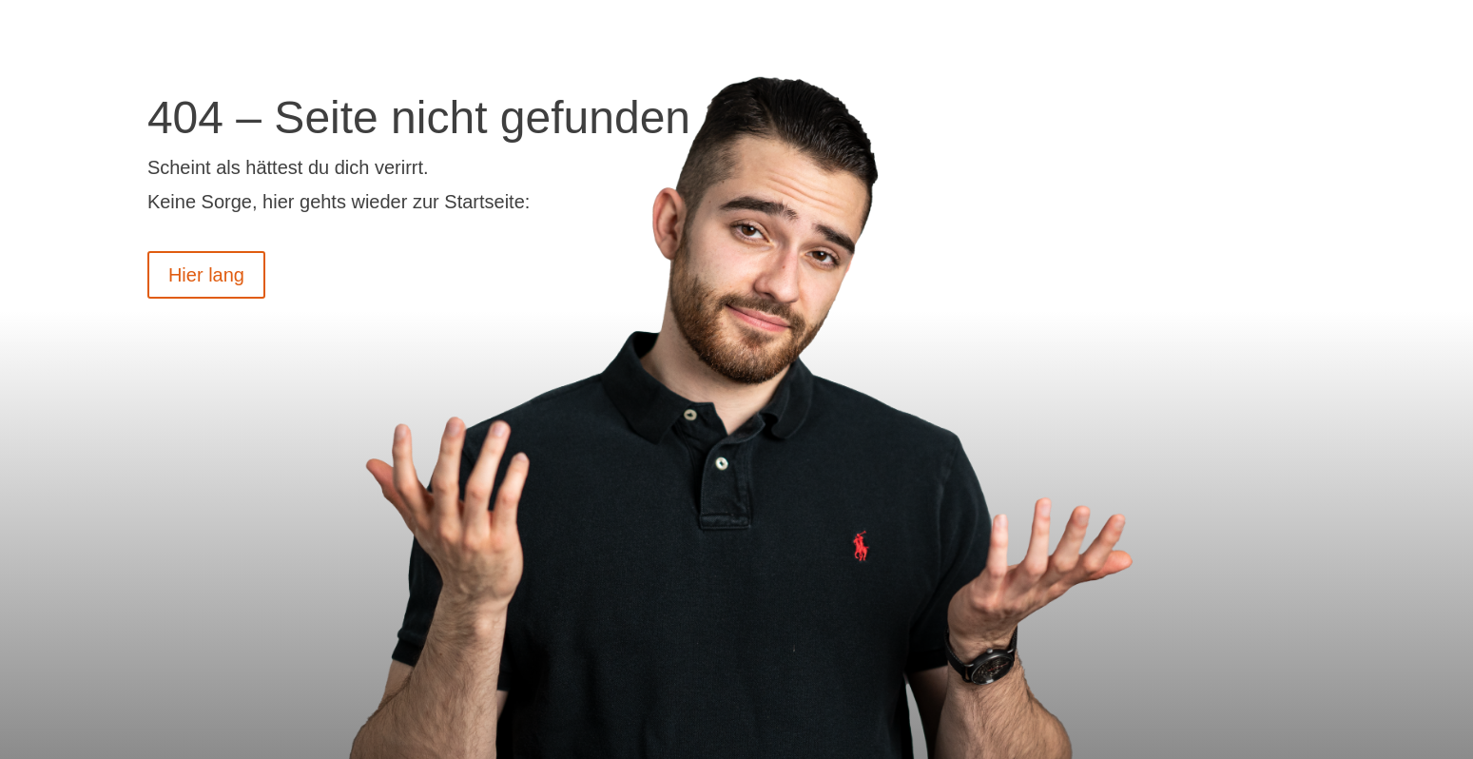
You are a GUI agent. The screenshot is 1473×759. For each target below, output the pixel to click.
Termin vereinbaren (1194, 29)
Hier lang (206, 274)
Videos (911, 29)
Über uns (1018, 29)
